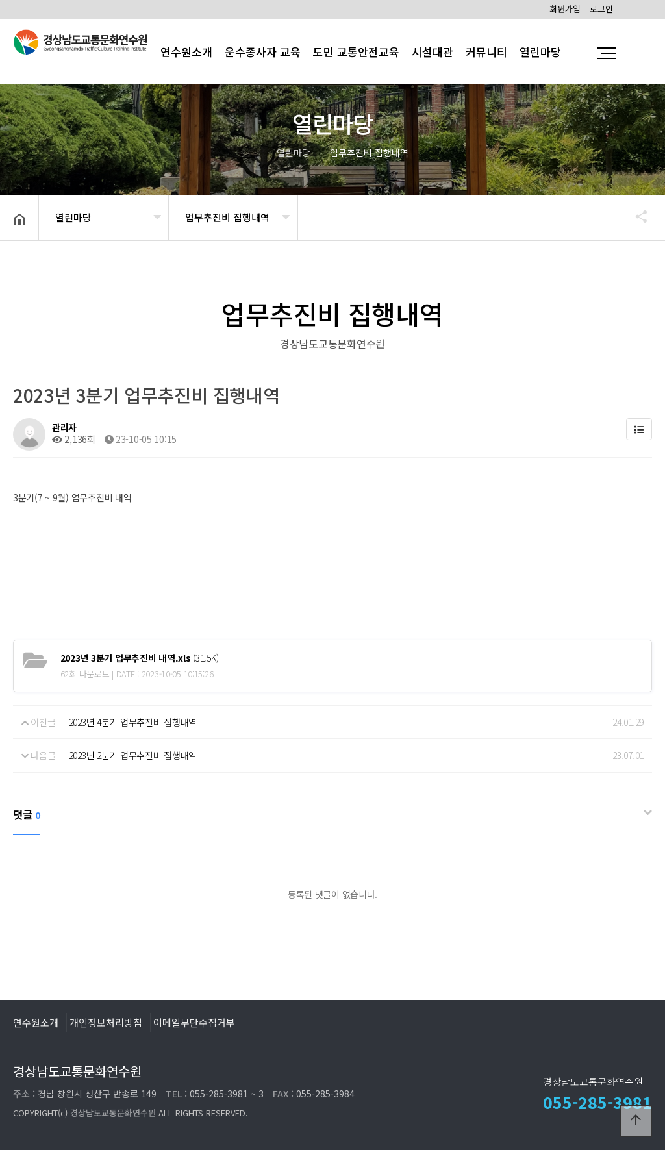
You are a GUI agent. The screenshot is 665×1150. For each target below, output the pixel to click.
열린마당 (540, 52)
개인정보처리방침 (105, 1022)
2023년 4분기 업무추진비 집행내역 (133, 722)
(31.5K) (139, 657)
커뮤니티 (486, 52)
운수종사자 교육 (263, 52)
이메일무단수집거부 (194, 1022)
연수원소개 (35, 1022)
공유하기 (635, 216)
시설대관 (432, 52)
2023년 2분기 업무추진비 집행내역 (133, 755)
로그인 (601, 9)
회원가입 (565, 9)
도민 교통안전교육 (356, 52)
